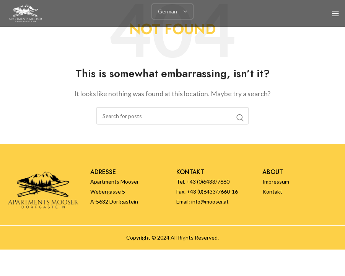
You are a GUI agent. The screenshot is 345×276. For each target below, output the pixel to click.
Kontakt (272, 191)
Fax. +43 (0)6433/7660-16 (207, 191)
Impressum (275, 181)
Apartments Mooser (114, 181)
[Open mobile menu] (335, 13)
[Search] (172, 116)
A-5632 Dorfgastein (114, 201)
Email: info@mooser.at (202, 201)
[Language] (172, 11)
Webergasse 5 (107, 191)
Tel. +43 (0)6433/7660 (202, 181)
